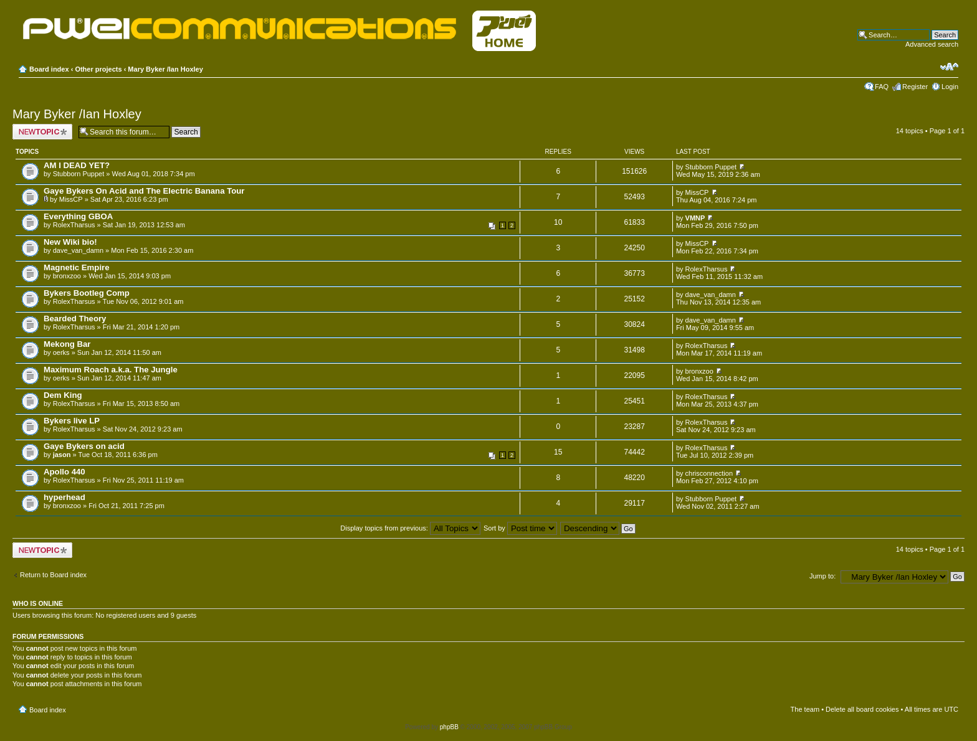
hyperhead (64, 497)
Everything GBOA (78, 216)
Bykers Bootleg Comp (87, 293)
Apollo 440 (64, 471)
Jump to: (822, 576)
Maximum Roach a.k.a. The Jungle (111, 369)
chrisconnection (709, 473)
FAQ (882, 86)
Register (915, 86)
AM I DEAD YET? (77, 165)
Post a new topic (42, 131)
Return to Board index (53, 574)
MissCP (71, 199)
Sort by (520, 528)
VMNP (695, 218)
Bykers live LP (72, 420)
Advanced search (931, 44)
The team (805, 709)
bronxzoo (67, 276)
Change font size (949, 66)
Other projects (98, 69)
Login (949, 86)
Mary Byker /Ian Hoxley (165, 69)
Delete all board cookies (862, 709)
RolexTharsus (74, 225)
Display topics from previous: (410, 528)
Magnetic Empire (77, 267)
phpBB (449, 727)
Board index (49, 69)
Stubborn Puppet (79, 173)
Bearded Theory (75, 318)
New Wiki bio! (70, 242)
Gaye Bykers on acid (84, 446)
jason (62, 454)
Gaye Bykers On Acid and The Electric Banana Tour (144, 191)
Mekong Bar (67, 344)
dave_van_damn (78, 250)
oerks (61, 352)
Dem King (63, 395)
